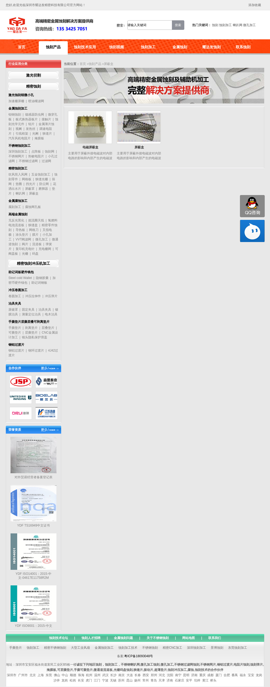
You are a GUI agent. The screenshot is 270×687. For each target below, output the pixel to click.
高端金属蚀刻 (17, 214)
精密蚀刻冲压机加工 (33, 263)
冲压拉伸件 (33, 296)
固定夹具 (28, 309)
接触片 (46, 119)
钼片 (31, 124)
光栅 (25, 253)
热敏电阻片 (36, 156)
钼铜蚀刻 (14, 114)
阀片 (25, 244)
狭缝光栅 (41, 179)
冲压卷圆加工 (17, 290)
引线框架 (22, 133)
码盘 (35, 253)
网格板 (26, 179)
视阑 (19, 129)
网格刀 (33, 230)
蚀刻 (215, 25)
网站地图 (188, 638)
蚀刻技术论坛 (58, 638)
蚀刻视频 (116, 47)
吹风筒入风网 (17, 174)
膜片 (35, 234)
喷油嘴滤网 (36, 101)
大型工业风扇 (80, 648)
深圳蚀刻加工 (17, 151)
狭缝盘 (33, 225)
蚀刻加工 (225, 25)
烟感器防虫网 (34, 114)
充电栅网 (44, 249)
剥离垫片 (31, 328)
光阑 (35, 133)
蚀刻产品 (53, 47)
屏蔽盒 (33, 193)
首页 (21, 47)
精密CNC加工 (172, 648)
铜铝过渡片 (16, 345)
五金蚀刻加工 (40, 174)
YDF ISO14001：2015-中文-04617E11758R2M (33, 576)
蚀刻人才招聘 (90, 638)
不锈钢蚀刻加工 (19, 146)
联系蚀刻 (243, 47)
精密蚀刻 (33, 86)
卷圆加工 (14, 296)
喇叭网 (237, 25)
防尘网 (44, 184)
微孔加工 (249, 25)
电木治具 (51, 314)
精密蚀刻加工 (17, 168)
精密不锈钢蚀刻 (55, 648)
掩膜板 (39, 138)
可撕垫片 (14, 332)
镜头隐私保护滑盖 (34, 337)
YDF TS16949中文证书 (33, 525)
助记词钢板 (39, 283)
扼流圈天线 (36, 220)
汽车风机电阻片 (19, 138)
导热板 (20, 230)
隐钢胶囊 (42, 278)
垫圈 (19, 184)
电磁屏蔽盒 (90, 147)
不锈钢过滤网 (28, 161)
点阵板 (36, 151)
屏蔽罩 (30, 189)
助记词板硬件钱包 (21, 272)
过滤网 (46, 161)
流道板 (37, 244)
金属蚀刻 (179, 47)
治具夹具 (14, 303)
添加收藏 (254, 5)
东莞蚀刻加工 (237, 648)
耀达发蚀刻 (211, 47)
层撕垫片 (31, 332)
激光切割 (33, 75)
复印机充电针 (25, 249)
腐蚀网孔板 (33, 207)
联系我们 (214, 638)
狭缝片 (47, 133)
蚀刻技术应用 (85, 47)
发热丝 (30, 129)
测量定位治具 (31, 314)
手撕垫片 (14, 328)
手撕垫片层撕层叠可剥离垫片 (29, 322)
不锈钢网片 (16, 156)
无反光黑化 (16, 220)
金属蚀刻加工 (17, 108)
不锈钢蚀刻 (150, 648)
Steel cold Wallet (20, 278)
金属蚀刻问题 (123, 638)
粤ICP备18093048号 (138, 656)
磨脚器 (43, 189)
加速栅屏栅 (16, 101)
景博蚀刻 (217, 648)
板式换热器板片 (27, 119)
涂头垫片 (22, 234)
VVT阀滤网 (23, 239)
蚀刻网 (49, 151)
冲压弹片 (51, 296)
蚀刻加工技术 (127, 648)
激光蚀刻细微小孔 (21, 95)
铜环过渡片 (36, 350)
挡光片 (30, 184)
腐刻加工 (14, 207)
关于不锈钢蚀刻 (158, 638)
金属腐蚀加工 (17, 201)
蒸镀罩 (13, 309)
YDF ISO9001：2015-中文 (33, 626)
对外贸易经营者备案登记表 (33, 477)
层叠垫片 (48, 328)
